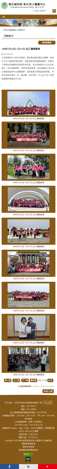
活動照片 (21, 30)
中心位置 (48, 403)
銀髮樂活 (12, 30)
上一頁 (16, 380)
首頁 (6, 30)
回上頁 (49, 391)
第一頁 (8, 380)
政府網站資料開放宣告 (28, 450)
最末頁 (33, 380)
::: (2, 30)
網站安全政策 (28, 447)
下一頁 (25, 380)
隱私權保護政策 (28, 444)
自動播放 (47, 42)
